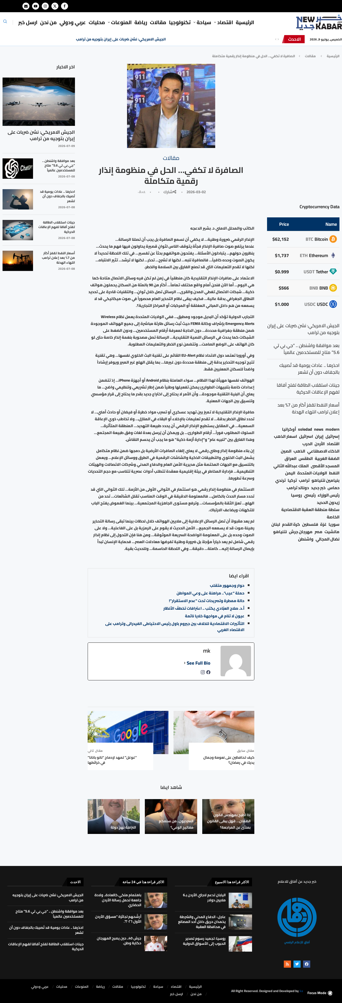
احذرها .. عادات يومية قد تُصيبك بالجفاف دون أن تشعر (57, 196)
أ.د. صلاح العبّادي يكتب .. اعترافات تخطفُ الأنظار (203, 608)
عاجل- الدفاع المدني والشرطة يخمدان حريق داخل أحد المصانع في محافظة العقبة (202, 922)
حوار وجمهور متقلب (227, 585)
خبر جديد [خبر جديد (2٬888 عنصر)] (318, 487)
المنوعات (121, 22)
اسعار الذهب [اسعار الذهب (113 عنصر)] (285, 436)
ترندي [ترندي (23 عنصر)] (280, 480)
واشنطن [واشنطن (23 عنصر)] (306, 539)
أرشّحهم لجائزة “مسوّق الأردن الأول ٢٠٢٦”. (118, 919)
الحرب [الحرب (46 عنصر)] (307, 443)
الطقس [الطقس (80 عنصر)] (306, 458)
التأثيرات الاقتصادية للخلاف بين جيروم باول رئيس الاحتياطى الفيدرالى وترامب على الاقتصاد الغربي (174, 626)
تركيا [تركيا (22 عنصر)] (292, 480)
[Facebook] (64, 6)
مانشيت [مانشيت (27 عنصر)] (331, 531)
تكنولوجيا (180, 22)
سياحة (204, 22)
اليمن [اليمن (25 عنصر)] (290, 473)
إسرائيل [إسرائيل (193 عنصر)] (332, 436)
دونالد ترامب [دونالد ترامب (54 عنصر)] (298, 487)
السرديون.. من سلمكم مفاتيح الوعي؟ (176, 824)
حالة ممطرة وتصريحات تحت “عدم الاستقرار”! (206, 600)
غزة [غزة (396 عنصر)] (323, 524)
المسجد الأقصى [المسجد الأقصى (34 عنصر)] (325, 466)
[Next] (278, 39)
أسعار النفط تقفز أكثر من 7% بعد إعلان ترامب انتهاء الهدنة (58, 258)
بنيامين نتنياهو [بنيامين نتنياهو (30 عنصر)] (325, 480)
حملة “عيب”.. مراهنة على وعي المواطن (210, 593)
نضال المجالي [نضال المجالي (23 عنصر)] (327, 539)
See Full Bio (198, 663)
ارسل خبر (27, 22)
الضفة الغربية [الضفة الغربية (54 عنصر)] (327, 458)
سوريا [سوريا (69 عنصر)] (334, 524)
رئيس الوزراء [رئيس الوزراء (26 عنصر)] (328, 495)
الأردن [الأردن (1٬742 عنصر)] (320, 443)
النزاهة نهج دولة (123, 827)
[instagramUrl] (203, 673)
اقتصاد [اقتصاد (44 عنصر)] (333, 443)
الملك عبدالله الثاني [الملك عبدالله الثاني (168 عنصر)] (291, 466)
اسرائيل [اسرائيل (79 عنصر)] (306, 436)
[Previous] (275, 39)
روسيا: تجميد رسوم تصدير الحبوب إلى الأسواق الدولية (204, 941)
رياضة (140, 22)
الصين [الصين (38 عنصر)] (286, 451)
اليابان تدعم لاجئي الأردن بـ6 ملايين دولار (204, 897)
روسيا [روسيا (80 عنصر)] (296, 495)
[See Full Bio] (185, 663)
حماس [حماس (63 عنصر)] (333, 487)
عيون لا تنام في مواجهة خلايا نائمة (214, 616)
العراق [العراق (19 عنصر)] (291, 458)
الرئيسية (245, 22)
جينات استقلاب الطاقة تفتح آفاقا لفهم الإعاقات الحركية (56, 227)
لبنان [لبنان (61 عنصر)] (275, 524)
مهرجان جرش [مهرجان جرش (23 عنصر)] (301, 531)
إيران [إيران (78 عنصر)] (319, 436)
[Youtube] (35, 6)
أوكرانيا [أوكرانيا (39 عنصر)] (289, 429)
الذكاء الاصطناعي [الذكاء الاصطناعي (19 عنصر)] (323, 451)
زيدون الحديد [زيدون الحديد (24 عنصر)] (328, 502)
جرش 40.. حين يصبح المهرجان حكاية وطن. (119, 941)
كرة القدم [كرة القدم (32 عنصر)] (291, 524)
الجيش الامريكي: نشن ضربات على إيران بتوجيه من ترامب (121, 39)
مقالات (158, 22)
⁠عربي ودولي (72, 22)
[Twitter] (54, 6)
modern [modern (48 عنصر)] (332, 429)
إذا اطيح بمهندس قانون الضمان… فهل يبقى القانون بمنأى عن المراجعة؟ (229, 821)
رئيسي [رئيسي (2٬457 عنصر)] (310, 495)
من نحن (48, 22)
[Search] (5, 23)
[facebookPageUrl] (208, 673)
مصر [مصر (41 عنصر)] (318, 531)
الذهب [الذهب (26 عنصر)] (299, 451)
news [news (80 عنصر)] (318, 429)
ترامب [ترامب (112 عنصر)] (304, 480)
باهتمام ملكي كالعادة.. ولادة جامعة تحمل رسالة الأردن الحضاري (118, 900)
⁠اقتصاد (225, 22)
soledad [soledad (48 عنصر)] (305, 429)
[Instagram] (45, 6)
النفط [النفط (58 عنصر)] (334, 473)
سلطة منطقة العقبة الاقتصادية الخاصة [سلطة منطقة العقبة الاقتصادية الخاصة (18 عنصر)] (310, 513)
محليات (97, 22)
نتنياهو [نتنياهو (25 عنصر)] (280, 531)
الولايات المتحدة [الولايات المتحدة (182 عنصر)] (312, 473)
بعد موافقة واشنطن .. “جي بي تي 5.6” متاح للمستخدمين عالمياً (58, 165)
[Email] (25, 6)
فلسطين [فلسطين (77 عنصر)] (310, 524)
